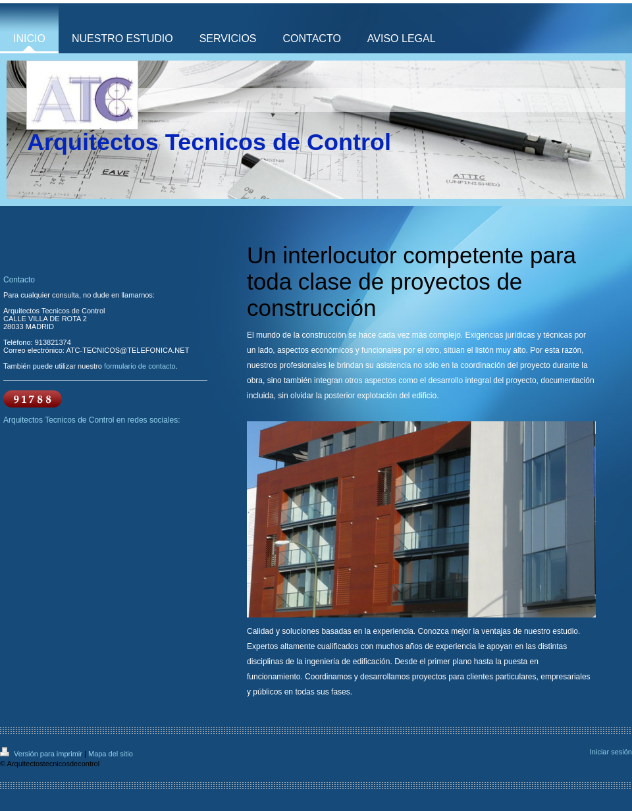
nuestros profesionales (287, 365)
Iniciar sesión (611, 752)
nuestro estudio (551, 631)
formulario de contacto (140, 366)
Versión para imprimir (42, 754)
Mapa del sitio (110, 754)
